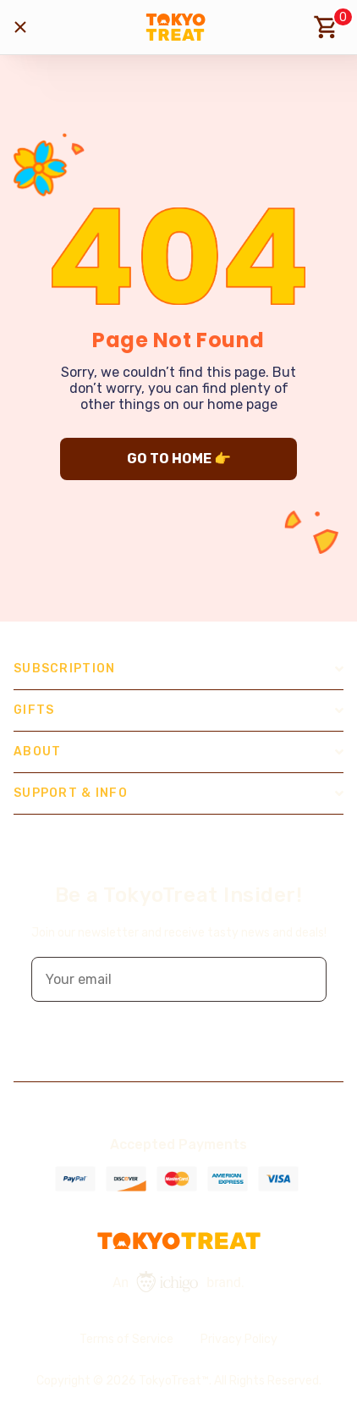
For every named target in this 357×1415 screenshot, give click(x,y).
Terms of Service (126, 1339)
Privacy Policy (238, 1339)
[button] (302, 979)
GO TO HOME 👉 (179, 458)
